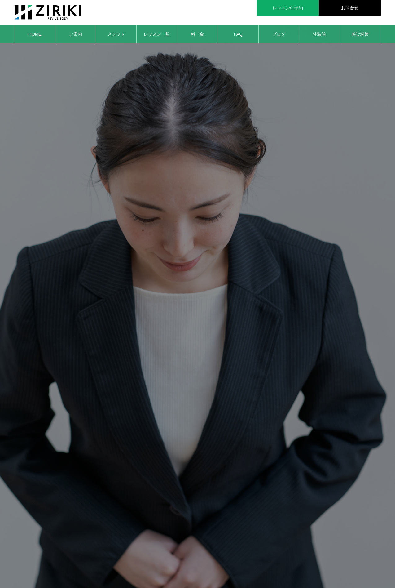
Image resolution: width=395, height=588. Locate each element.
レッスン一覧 (157, 34)
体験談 (319, 34)
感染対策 (360, 34)
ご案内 (75, 34)
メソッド (116, 34)
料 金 (197, 34)
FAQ (238, 34)
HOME (35, 34)
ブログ (278, 34)
